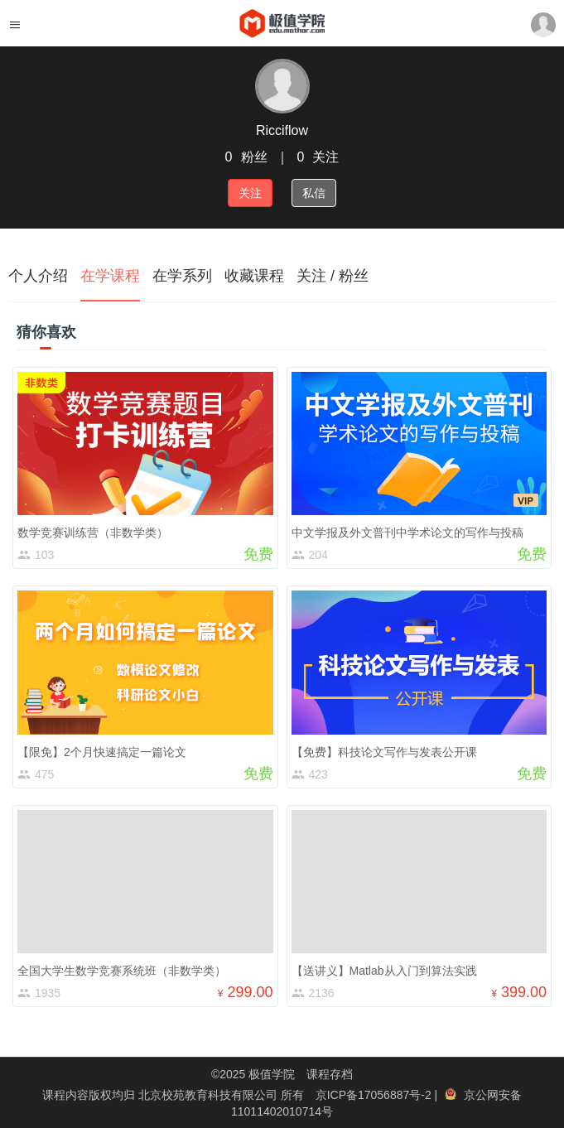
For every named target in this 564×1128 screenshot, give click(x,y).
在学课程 (110, 276)
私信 (313, 193)
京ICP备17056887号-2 (375, 1094)
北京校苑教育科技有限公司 (209, 1094)
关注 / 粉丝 (332, 276)
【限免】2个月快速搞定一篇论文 (101, 752)
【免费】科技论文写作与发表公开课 (384, 752)
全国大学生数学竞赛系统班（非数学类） (121, 970)
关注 (250, 193)
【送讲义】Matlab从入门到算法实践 (384, 970)
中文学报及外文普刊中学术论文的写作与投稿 (407, 532)
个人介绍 (38, 276)
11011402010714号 (282, 1111)
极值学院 (271, 1074)
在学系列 (182, 276)
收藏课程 (254, 276)
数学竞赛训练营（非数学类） (92, 532)
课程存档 (329, 1074)
